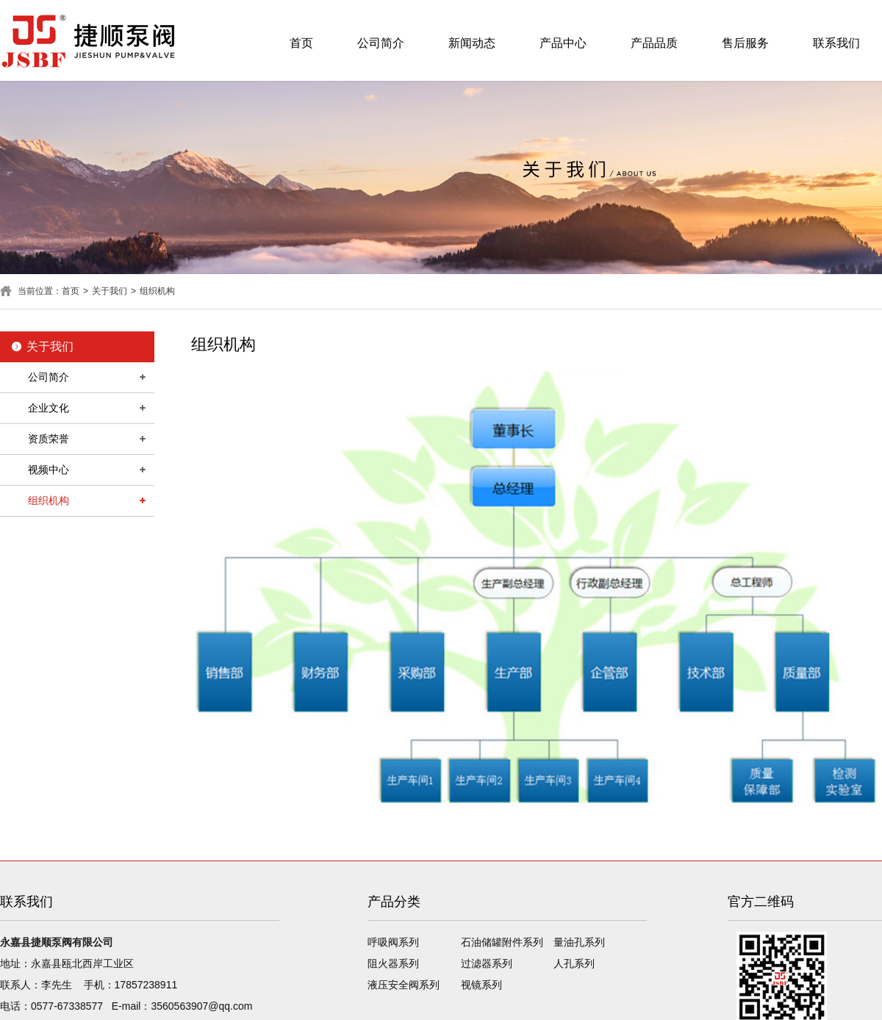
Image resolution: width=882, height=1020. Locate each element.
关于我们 (109, 291)
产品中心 (563, 43)
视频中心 (48, 469)
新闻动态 (471, 43)
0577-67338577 (67, 1006)
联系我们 (836, 43)
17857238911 (146, 985)
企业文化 (48, 408)
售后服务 (745, 43)
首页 (301, 43)
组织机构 (157, 291)
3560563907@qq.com (201, 1006)
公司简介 (380, 43)
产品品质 (654, 43)
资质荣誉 (48, 439)
